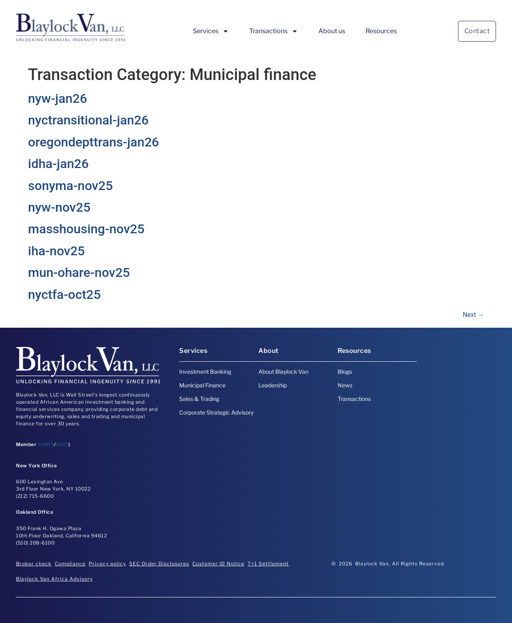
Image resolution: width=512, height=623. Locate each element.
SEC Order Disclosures (159, 564)
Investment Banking (205, 371)
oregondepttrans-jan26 (93, 142)
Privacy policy (107, 564)
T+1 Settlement (268, 564)
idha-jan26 (58, 163)
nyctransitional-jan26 (88, 120)
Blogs (345, 371)
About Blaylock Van (283, 371)
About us (331, 31)
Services (211, 31)
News (345, 385)
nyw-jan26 (57, 98)
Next (473, 315)
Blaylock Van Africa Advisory (54, 579)
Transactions (273, 31)
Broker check (34, 564)
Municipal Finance (202, 385)
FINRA (46, 444)
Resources (381, 31)
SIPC (62, 444)
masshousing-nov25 (86, 228)
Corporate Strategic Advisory (216, 412)
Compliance (70, 564)
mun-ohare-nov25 (79, 272)
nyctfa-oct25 (64, 294)
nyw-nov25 (59, 207)
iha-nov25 (56, 250)
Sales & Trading (199, 398)
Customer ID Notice (218, 564)
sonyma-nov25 (70, 185)
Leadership (272, 385)
